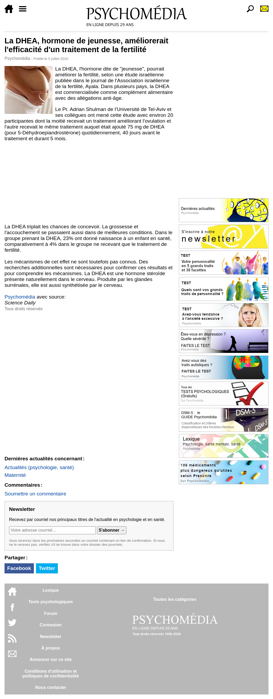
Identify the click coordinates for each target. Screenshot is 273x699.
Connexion (51, 625)
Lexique (51, 590)
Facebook (19, 568)
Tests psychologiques (51, 601)
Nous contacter (50, 687)
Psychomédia (17, 58)
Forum (50, 613)
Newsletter (51, 636)
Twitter (47, 568)
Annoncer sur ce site (51, 659)
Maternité (15, 475)
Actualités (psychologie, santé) (39, 467)
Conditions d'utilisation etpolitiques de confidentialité (50, 673)
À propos (50, 648)
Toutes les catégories (174, 599)
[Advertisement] (89, 184)
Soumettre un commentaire (35, 494)
